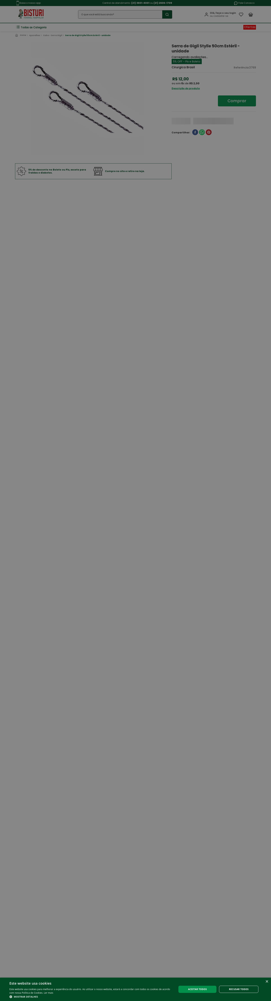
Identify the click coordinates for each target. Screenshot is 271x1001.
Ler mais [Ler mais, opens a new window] (48, 992)
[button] (90, 996)
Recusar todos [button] (239, 989)
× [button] (266, 981)
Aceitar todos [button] (197, 989)
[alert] (135, 500)
